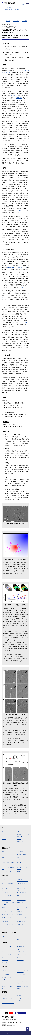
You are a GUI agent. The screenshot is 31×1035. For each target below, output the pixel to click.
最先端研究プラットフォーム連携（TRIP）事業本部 (23, 880)
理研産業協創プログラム (22, 892)
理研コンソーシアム (6, 982)
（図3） (23, 287)
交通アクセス (5, 831)
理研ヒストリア (20, 960)
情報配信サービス (21, 952)
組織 (3, 857)
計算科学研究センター (7, 907)
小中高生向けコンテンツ (22, 954)
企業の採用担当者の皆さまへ (8, 987)
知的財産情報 (5, 970)
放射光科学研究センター (7, 929)
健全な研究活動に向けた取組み (8, 868)
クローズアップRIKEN (7, 946)
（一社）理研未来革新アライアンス (23, 982)
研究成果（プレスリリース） (13, 8)
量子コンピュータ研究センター (23, 908)
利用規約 (19, 839)
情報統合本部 (20, 911)
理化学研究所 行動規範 (22, 854)
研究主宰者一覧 (5, 879)
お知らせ (4, 949)
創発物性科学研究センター (23, 921)
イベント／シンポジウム (22, 949)
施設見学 (19, 957)
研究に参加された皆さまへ (8, 871)
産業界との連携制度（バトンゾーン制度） (23, 971)
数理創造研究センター (22, 902)
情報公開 (19, 862)
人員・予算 (4, 859)
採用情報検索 (5, 995)
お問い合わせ (20, 831)
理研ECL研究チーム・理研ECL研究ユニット (8, 903)
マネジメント (20, 859)
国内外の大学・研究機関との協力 (23, 987)
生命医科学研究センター (7, 914)
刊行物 (3, 952)
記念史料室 (4, 962)
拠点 (18, 857)
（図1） (6, 184)
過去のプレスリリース (22, 939)
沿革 (3, 854)
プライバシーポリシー (7, 841)
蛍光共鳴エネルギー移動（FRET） (17, 267)
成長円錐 (19, 98)
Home (3, 8)
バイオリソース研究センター (23, 918)
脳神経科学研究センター (7, 917)
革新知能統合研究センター (8, 911)
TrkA (24, 216)
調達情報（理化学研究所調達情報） (23, 835)
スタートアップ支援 (21, 977)
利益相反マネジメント (22, 871)
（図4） (4, 297)
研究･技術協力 (5, 974)
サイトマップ (5, 834)
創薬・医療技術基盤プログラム (23, 889)
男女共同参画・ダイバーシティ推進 (23, 868)
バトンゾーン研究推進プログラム (8, 896)
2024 (3, 939)
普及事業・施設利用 (21, 974)
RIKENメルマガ (21, 1013)
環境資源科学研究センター (8, 921)
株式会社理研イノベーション (8, 978)
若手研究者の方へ (21, 995)
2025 (18, 936)
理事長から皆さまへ (6, 851)
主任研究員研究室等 (6, 900)
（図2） (20, 210)
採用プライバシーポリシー (23, 841)
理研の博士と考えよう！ (22, 946)
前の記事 (8, 21)
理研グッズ (4, 957)
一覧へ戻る (16, 21)
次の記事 (24, 21)
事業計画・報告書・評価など (8, 863)
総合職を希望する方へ (7, 998)
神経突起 (14, 95)
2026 (3, 936)
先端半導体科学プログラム (8, 892)
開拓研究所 (19, 895)
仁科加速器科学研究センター (23, 925)
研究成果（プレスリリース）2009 (11, 9)
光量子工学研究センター (7, 924)
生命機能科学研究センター (23, 914)
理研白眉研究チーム (21, 900)
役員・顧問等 (20, 851)
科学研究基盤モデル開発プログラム (23, 884)
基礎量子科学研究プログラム (8, 889)
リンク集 (4, 839)
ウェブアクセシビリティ (7, 844)
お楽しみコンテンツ (6, 954)
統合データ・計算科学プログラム (8, 884)
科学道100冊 (5, 960)
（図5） (26, 322)
